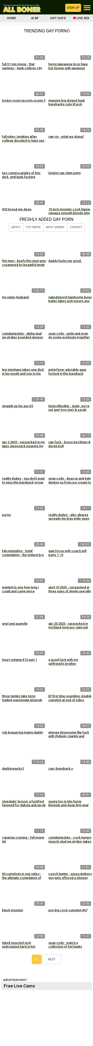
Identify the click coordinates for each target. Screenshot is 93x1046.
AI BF (35, 18)
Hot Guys (58, 18)
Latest (16, 227)
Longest (76, 227)
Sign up (73, 7)
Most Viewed (55, 227)
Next (52, 959)
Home (11, 18)
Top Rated (33, 227)
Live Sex (81, 18)
